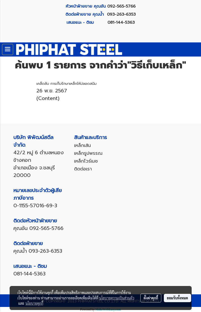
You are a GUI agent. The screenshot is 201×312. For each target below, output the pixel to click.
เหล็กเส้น (82, 145)
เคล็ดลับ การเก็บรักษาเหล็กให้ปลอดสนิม (66, 83)
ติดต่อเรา (83, 168)
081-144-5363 (121, 22)
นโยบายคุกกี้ (34, 303)
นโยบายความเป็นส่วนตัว (116, 298)
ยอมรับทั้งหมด (177, 298)
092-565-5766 (121, 6)
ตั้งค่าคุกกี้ (151, 298)
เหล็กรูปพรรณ (88, 153)
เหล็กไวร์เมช (86, 161)
